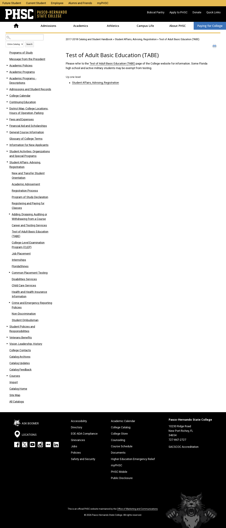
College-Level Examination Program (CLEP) (28, 245)
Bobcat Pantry (155, 12)
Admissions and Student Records (30, 89)
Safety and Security (83, 459)
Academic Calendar (123, 421)
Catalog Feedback (20, 369)
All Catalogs (16, 401)
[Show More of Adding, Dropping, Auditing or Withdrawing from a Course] (9, 214)
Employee (57, 3)
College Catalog (120, 427)
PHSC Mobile (119, 471)
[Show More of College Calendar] (7, 95)
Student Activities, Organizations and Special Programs (29, 154)
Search (29, 44)
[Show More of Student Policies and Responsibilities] (7, 326)
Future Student (12, 3)
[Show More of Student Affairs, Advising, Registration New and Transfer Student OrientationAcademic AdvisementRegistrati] (7, 162)
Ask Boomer (30, 423)
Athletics (113, 26)
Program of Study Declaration (30, 197)
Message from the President (27, 59)
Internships (19, 259)
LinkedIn (56, 444)
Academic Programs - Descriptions (22, 81)
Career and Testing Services (29, 225)
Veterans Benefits (20, 337)
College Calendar (19, 95)
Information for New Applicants (28, 145)
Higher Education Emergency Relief (133, 459)
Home (16, 26)
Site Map (14, 395)
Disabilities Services (24, 279)
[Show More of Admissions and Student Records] (7, 89)
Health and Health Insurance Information (29, 294)
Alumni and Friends (80, 3)
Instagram (40, 444)
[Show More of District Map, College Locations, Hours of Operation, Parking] (7, 108)
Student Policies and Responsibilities (22, 329)
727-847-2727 (177, 439)
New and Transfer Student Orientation (28, 175)
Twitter (25, 444)
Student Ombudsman (25, 320)
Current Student (36, 3)
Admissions (48, 26)
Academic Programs (22, 72)
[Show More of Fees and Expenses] (7, 119)
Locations (29, 434)
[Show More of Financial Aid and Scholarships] (7, 125)
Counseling (118, 440)
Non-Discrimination (24, 313)
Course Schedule (121, 446)
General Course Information (26, 132)
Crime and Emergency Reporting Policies (32, 305)
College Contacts (20, 350)
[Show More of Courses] (7, 375)
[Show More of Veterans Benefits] (7, 337)
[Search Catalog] (24, 37)
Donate (197, 12)
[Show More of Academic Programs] (7, 71)
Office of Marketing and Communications (137, 509)
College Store (119, 433)
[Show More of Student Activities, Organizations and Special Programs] (7, 151)
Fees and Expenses (21, 119)
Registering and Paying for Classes (28, 206)
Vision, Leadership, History (25, 343)
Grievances (78, 440)
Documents (118, 452)
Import (13, 382)
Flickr (48, 444)
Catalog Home (18, 388)
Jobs (74, 446)
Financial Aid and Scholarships (28, 125)
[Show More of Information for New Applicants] (7, 144)
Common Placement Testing (30, 272)
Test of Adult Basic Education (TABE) (112, 63)
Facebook (17, 444)
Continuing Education (22, 102)
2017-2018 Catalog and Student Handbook (89, 39)
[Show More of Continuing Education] (7, 101)
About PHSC (177, 26)
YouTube (32, 444)
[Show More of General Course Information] (7, 132)
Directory (76, 427)
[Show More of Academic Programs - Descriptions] (7, 78)
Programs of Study (21, 52)
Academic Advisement (26, 184)
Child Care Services (24, 285)
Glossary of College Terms (26, 138)
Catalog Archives (19, 356)
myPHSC (102, 3)
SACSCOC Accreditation (184, 446)
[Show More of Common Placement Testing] (9, 272)
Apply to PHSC (179, 12)
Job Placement (21, 253)
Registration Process (25, 190)
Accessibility (79, 421)
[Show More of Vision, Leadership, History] (7, 343)
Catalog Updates (19, 363)
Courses (14, 375)
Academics (80, 26)
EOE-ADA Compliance (84, 433)
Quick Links (213, 12)
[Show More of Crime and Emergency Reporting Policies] (9, 302)
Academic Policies (20, 65)
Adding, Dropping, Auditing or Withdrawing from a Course (29, 217)
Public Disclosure (122, 478)
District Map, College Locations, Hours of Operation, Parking (28, 111)
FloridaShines (20, 266)
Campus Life (145, 26)
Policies (76, 452)
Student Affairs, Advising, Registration (136, 39)
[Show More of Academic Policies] (7, 65)
